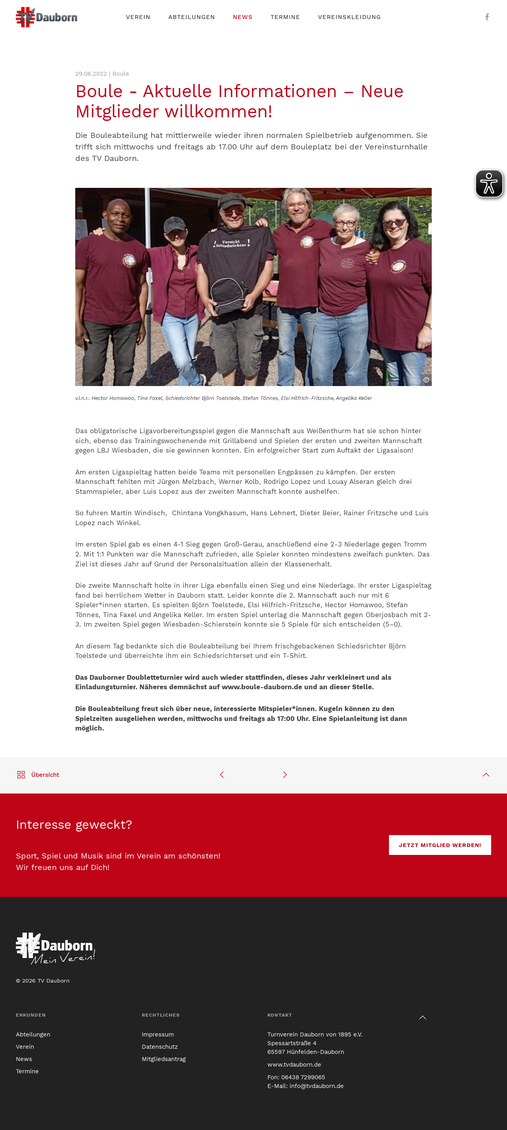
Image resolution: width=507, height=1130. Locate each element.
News (243, 17)
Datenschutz (160, 1046)
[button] (422, 1017)
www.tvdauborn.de (294, 1064)
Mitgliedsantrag (164, 1059)
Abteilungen (191, 17)
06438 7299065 (303, 1077)
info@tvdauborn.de (317, 1086)
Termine (285, 17)
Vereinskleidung (349, 17)
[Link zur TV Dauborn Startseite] (47, 17)
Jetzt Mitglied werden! (440, 845)
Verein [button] (138, 17)
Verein (25, 1046)
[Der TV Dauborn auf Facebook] (487, 17)
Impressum (158, 1034)
